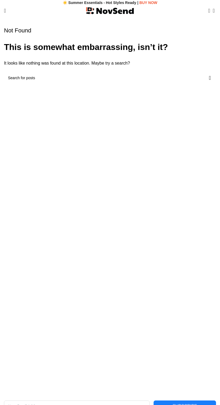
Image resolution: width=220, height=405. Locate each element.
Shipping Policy (123, 344)
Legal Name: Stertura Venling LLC (32, 268)
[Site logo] (110, 10)
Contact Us (13, 335)
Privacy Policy (121, 326)
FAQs (8, 344)
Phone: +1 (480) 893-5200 (26, 286)
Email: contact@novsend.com (28, 277)
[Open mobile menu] (5, 10)
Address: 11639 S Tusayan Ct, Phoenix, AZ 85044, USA (50, 295)
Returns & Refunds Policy (131, 353)
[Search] (207, 10)
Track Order (14, 353)
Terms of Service (124, 335)
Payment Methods (125, 362)
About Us (11, 326)
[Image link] (97, 244)
